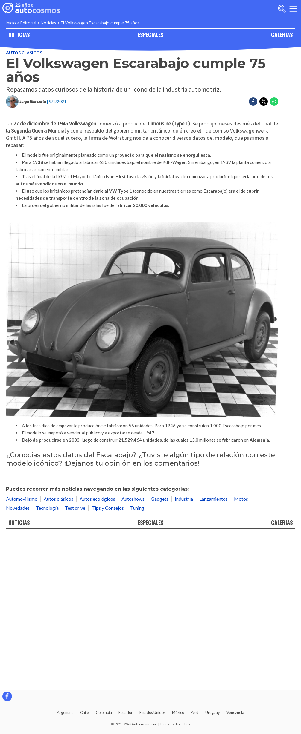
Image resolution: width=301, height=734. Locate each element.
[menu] (293, 9)
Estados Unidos (152, 712)
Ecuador (125, 712)
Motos (241, 652)
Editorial (28, 22)
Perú (194, 712)
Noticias (48, 22)
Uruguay (212, 712)
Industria (184, 652)
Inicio (10, 22)
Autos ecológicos (97, 652)
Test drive (75, 661)
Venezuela (235, 712)
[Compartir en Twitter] (263, 101)
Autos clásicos (24, 52)
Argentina (65, 712)
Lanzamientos (213, 652)
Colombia (104, 712)
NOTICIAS (19, 34)
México (178, 712)
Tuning (137, 661)
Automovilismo (21, 652)
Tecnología (47, 661)
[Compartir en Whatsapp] (274, 101)
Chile (84, 712)
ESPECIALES (150, 34)
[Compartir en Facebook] (253, 101)
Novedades (18, 661)
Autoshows (133, 652)
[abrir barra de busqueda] (281, 8)
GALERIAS (282, 34)
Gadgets (159, 652)
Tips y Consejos (108, 661)
